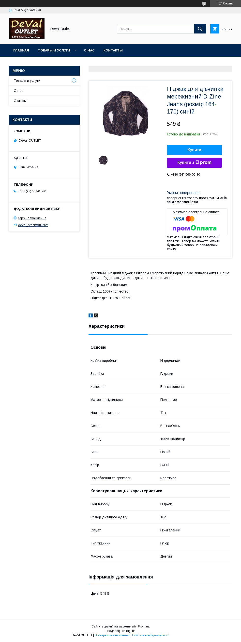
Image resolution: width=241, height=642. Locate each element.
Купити (194, 150)
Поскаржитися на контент (112, 635)
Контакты (113, 50)
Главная (21, 50)
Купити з (194, 162)
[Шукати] (200, 28)
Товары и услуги (54, 50)
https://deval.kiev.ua (32, 218)
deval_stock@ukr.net (33, 225)
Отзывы (20, 101)
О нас (89, 50)
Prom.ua (144, 626)
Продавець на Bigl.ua (120, 631)
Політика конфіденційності (150, 635)
